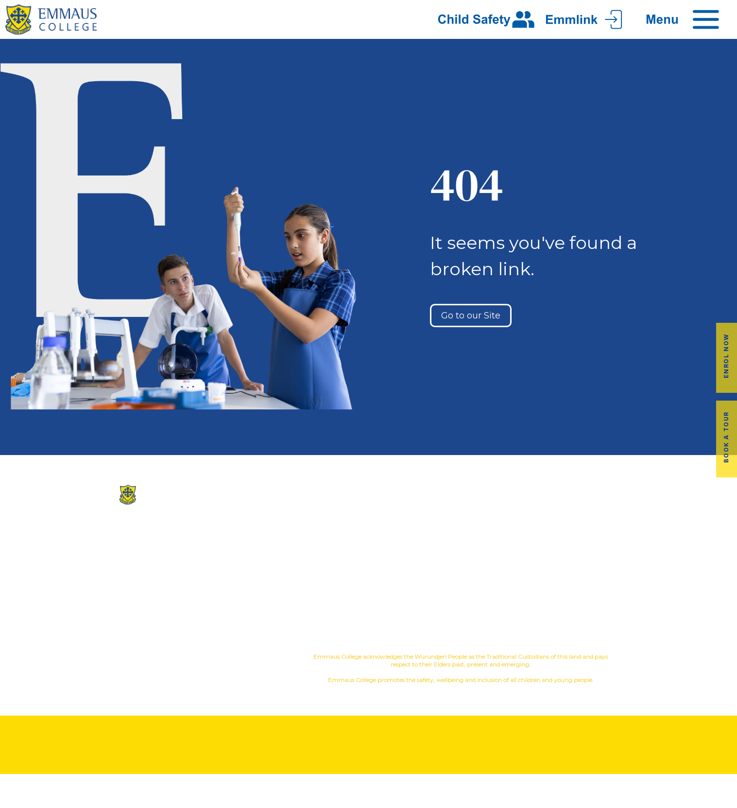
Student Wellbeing (429, 573)
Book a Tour (726, 437)
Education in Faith (429, 557)
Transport (552, 557)
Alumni (553, 541)
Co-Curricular (401, 541)
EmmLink (676, 588)
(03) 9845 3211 (123, 535)
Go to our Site (470, 315)
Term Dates (552, 588)
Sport (474, 541)
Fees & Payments (675, 557)
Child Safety (430, 588)
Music (445, 541)
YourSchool (684, 658)
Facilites (307, 557)
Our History (307, 541)
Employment (676, 573)
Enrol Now (726, 356)
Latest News (552, 573)
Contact (307, 588)
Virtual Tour (307, 573)
